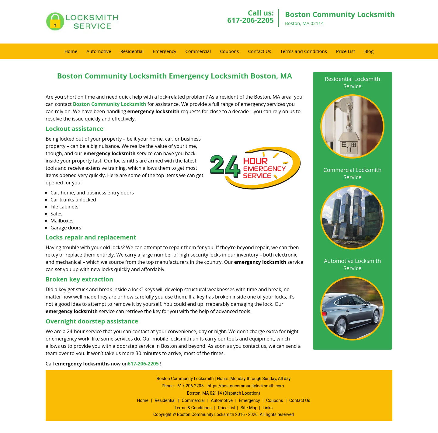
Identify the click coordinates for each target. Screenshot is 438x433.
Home (70, 51)
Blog (369, 51)
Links (267, 407)
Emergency (164, 51)
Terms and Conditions (303, 51)
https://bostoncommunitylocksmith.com (246, 385)
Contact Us (259, 51)
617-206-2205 (250, 20)
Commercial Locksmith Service (352, 173)
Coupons (229, 51)
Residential (132, 51)
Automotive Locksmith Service (352, 264)
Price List (345, 51)
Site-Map (249, 407)
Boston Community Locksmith (109, 104)
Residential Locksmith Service (352, 82)
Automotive (98, 51)
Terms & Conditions (193, 407)
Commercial (198, 51)
